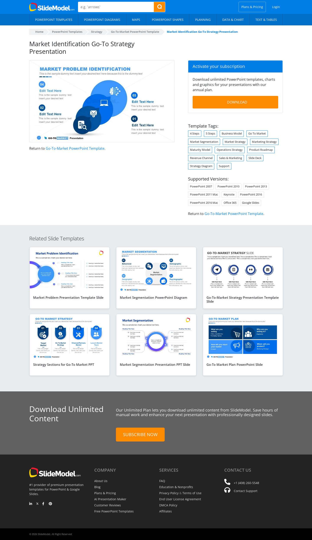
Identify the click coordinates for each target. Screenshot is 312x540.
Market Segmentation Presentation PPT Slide (155, 364)
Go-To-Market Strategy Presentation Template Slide (242, 299)
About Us (100, 481)
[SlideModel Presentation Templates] (52, 7)
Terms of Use (191, 493)
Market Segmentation (204, 142)
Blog (97, 487)
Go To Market (258, 133)
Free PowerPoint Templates (113, 511)
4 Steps (195, 133)
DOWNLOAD (237, 102)
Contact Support (245, 491)
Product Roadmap (261, 150)
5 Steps (211, 133)
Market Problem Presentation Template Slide (68, 297)
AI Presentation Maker (110, 499)
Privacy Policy (168, 493)
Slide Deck (256, 158)
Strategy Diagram (201, 166)
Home (39, 32)
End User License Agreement (179, 499)
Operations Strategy (230, 150)
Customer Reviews (107, 505)
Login (276, 7)
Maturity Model (200, 150)
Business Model (232, 133)
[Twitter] (37, 504)
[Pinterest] (50, 504)
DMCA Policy (168, 505)
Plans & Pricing (252, 7)
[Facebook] (44, 504)
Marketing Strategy (264, 142)
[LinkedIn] (30, 504)
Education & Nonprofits (175, 487)
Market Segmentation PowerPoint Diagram (153, 297)
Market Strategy (235, 142)
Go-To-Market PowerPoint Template (74, 148)
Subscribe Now (140, 434)
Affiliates (165, 511)
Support (224, 166)
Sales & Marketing (231, 158)
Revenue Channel (201, 158)
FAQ (162, 481)
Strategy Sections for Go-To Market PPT (63, 364)
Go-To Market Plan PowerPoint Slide (234, 364)
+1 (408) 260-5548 (246, 483)
